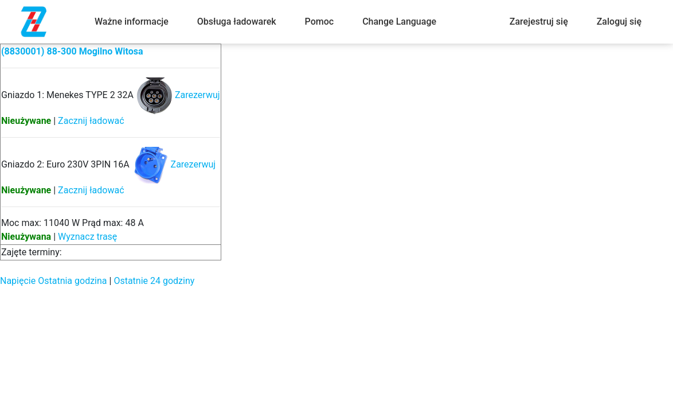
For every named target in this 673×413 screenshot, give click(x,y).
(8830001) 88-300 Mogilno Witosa (72, 51)
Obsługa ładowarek (236, 21)
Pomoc (319, 21)
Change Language (399, 21)
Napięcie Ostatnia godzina (53, 280)
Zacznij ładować (91, 120)
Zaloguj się (619, 21)
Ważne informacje (132, 21)
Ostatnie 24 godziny (154, 280)
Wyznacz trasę (87, 236)
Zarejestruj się (539, 21)
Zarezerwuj (197, 94)
